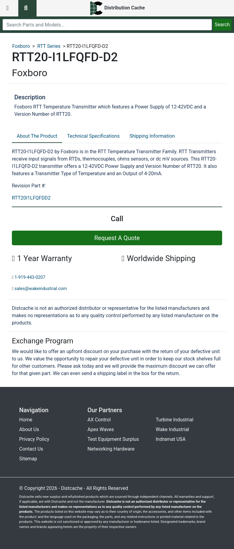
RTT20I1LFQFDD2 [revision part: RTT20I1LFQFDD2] (31, 198)
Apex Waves (100, 429)
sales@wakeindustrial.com (41, 288)
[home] (117, 8)
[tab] (37, 136)
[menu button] (9, 8)
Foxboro (21, 46)
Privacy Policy (34, 439)
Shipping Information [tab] (152, 136)
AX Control (99, 420)
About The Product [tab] (37, 136)
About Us (29, 429)
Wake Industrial (172, 429)
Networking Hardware (110, 449)
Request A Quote (117, 238)
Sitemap (28, 459)
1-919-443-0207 (30, 277)
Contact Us (31, 449)
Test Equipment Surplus (113, 439)
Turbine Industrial (174, 420)
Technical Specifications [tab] (93, 136)
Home (25, 420)
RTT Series (48, 46)
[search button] (27, 8)
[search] (107, 24)
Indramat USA (171, 439)
